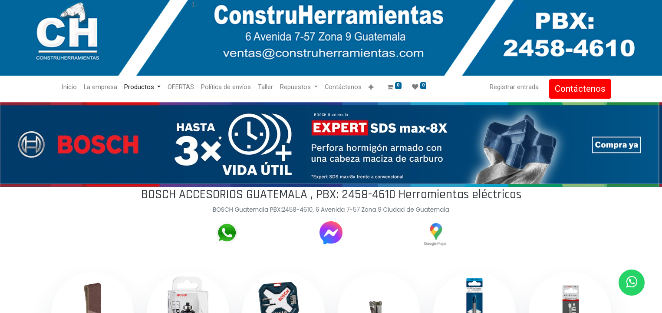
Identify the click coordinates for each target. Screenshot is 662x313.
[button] (371, 87)
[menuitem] (69, 87)
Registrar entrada (514, 87)
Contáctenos (580, 88)
